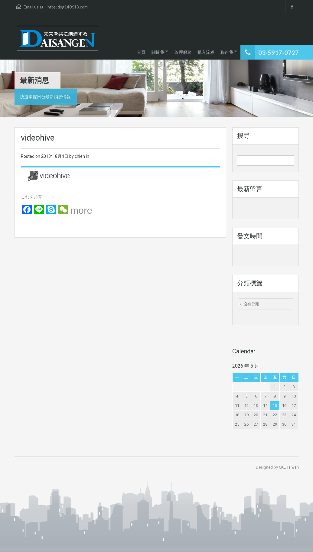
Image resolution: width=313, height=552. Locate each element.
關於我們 (160, 52)
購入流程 (205, 52)
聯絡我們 (228, 52)
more (81, 210)
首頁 (141, 52)
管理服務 (182, 52)
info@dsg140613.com (67, 6)
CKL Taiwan (289, 467)
